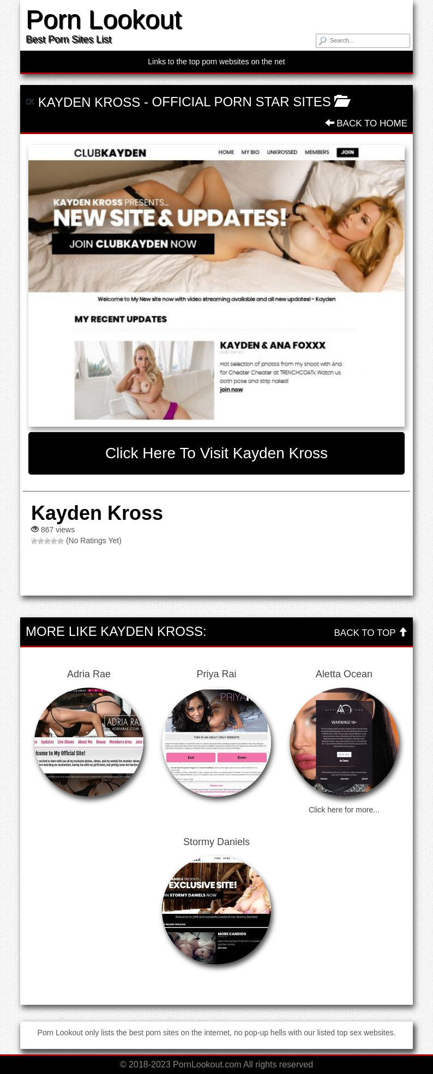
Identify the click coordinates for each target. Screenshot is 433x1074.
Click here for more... (344, 809)
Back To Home (366, 123)
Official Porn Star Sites (241, 101)
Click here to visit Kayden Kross (216, 453)
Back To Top (370, 633)
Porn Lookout (104, 19)
